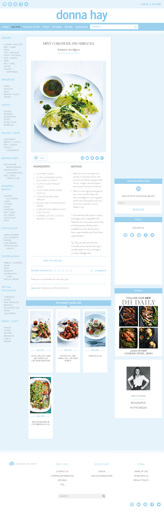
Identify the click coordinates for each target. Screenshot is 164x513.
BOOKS (69, 27)
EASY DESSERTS (11, 237)
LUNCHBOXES (10, 243)
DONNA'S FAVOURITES (11, 197)
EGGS (6, 91)
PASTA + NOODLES (12, 55)
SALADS (7, 111)
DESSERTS (8, 271)
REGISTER (138, 209)
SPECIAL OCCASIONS (9, 288)
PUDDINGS (9, 209)
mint (39, 288)
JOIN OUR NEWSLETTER (101, 476)
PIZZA (6, 60)
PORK (6, 50)
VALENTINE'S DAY (12, 307)
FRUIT (6, 220)
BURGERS (8, 114)
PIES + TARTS (9, 63)
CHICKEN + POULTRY (13, 44)
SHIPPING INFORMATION (62, 476)
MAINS (7, 265)
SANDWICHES (10, 116)
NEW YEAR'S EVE (11, 302)
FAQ (62, 484)
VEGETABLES (9, 139)
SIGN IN (101, 471)
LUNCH (6, 105)
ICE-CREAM (9, 215)
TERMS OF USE (141, 471)
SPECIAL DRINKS (11, 279)
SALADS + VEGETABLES (11, 70)
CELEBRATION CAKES (10, 275)
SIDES (6, 268)
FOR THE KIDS (9, 228)
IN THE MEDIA (138, 408)
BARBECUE (9, 125)
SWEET (7, 86)
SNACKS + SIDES (11, 133)
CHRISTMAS (9, 297)
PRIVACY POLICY (141, 480)
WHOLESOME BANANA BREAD (12, 166)
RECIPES (16, 27)
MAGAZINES (81, 27)
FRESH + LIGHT (10, 321)
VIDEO (46, 27)
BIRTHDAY (8, 305)
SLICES (7, 206)
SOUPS (7, 66)
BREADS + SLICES (11, 94)
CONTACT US (62, 471)
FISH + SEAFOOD (11, 52)
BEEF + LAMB (9, 47)
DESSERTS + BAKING (8, 187)
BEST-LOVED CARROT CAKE (12, 177)
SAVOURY (8, 88)
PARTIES (7, 240)
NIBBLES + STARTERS (13, 262)
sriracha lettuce (51, 288)
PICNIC (7, 310)
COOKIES (8, 204)
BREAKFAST (8, 79)
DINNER (6, 38)
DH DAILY (57, 27)
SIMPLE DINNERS (11, 235)
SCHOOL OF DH (31, 27)
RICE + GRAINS (10, 58)
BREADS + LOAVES (12, 142)
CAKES (7, 201)
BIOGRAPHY (138, 403)
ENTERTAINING (10, 256)
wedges (65, 288)
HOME (5, 27)
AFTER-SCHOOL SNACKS (11, 247)
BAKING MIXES (10, 158)
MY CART (156, 4)
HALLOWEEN (10, 313)
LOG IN (144, 4)
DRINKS (7, 97)
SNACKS (7, 327)
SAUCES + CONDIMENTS (11, 149)
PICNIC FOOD (10, 122)
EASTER (7, 299)
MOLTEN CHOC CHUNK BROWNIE (13, 171)
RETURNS (62, 480)
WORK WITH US (141, 476)
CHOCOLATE (10, 217)
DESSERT (8, 333)
